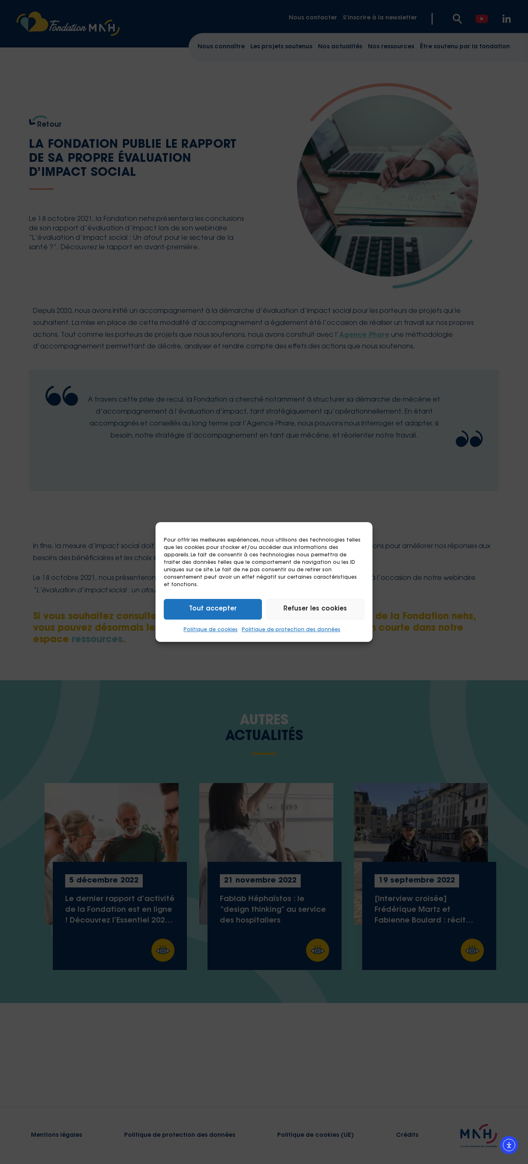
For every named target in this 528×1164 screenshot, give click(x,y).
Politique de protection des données (291, 629)
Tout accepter (213, 609)
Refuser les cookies (315, 609)
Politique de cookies (211, 629)
